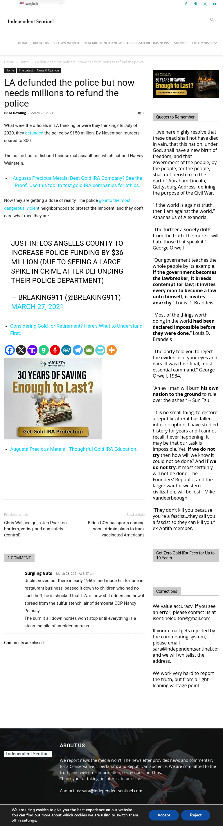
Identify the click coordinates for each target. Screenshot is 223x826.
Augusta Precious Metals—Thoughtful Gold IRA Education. (74, 449)
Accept (163, 815)
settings (29, 820)
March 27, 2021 (37, 307)
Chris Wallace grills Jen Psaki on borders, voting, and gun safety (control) (35, 529)
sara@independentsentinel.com (112, 790)
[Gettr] (55, 350)
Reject (196, 815)
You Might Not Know (103, 43)
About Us (41, 43)
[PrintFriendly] (100, 350)
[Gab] (44, 350)
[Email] (89, 350)
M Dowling (17, 113)
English (28, 3)
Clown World (66, 43)
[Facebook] (10, 350)
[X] (21, 350)
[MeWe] (66, 350)
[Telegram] (78, 350)
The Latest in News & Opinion (39, 70)
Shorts (180, 43)
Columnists (204, 43)
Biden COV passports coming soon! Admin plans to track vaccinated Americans (116, 529)
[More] (112, 350)
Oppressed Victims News (148, 43)
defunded (34, 133)
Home (23, 43)
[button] (212, 20)
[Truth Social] (32, 350)
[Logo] (30, 19)
